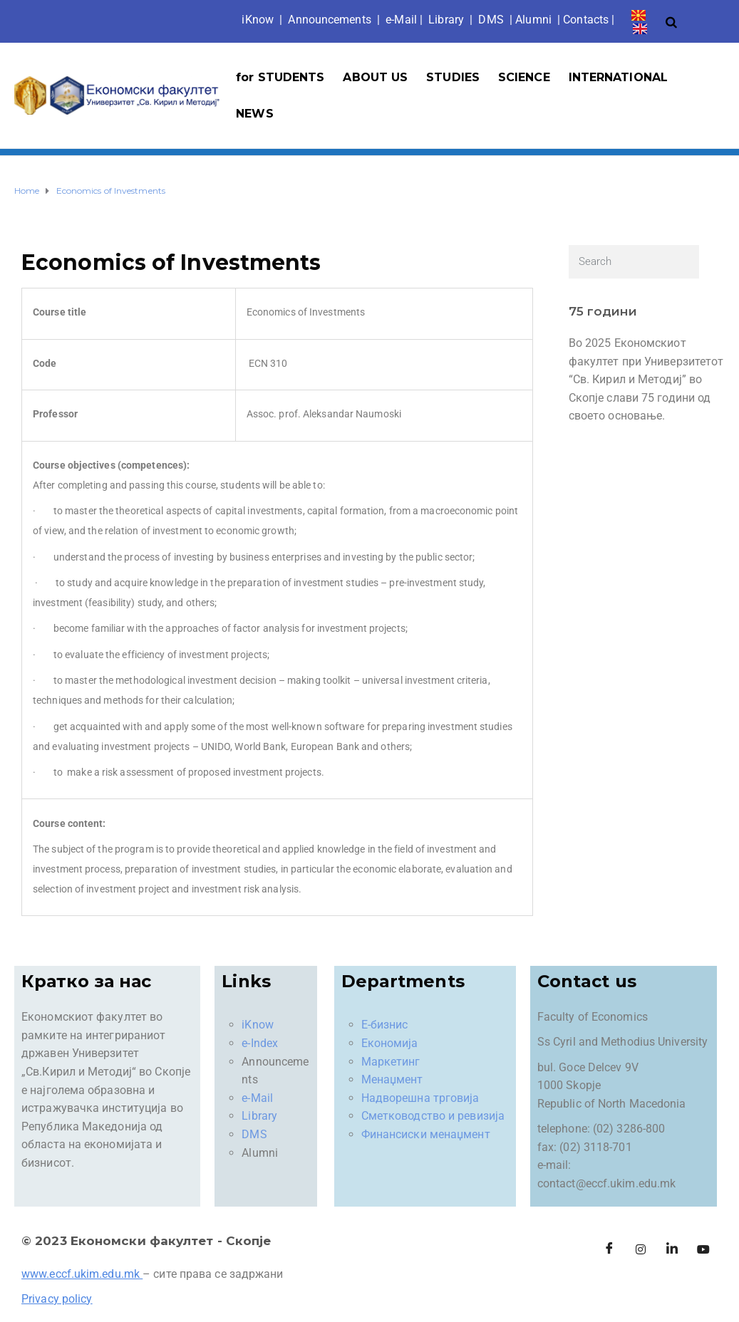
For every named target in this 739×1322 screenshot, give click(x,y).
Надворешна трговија (420, 1098)
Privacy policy (56, 1299)
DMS (490, 19)
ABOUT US (375, 77)
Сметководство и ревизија (433, 1116)
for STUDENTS (280, 77)
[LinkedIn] (672, 1249)
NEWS (254, 113)
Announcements (329, 19)
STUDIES (453, 77)
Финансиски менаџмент (425, 1134)
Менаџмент (392, 1079)
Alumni (533, 19)
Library (446, 19)
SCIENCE (524, 77)
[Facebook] (609, 1249)
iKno (258, 19)
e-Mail (257, 1098)
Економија (389, 1043)
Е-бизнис (384, 1024)
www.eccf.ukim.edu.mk (80, 1274)
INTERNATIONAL (618, 77)
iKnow (258, 1024)
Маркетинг (390, 1061)
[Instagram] (640, 1249)
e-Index (260, 1043)
